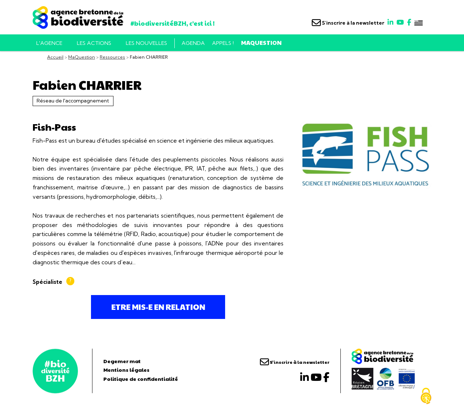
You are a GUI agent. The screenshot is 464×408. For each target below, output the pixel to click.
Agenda (193, 43)
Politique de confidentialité (140, 378)
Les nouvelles (146, 43)
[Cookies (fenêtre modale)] (426, 396)
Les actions (94, 43)
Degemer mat (122, 361)
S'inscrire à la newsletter (348, 23)
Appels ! (223, 43)
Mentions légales (126, 369)
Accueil (55, 57)
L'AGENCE (49, 43)
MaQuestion (261, 42)
